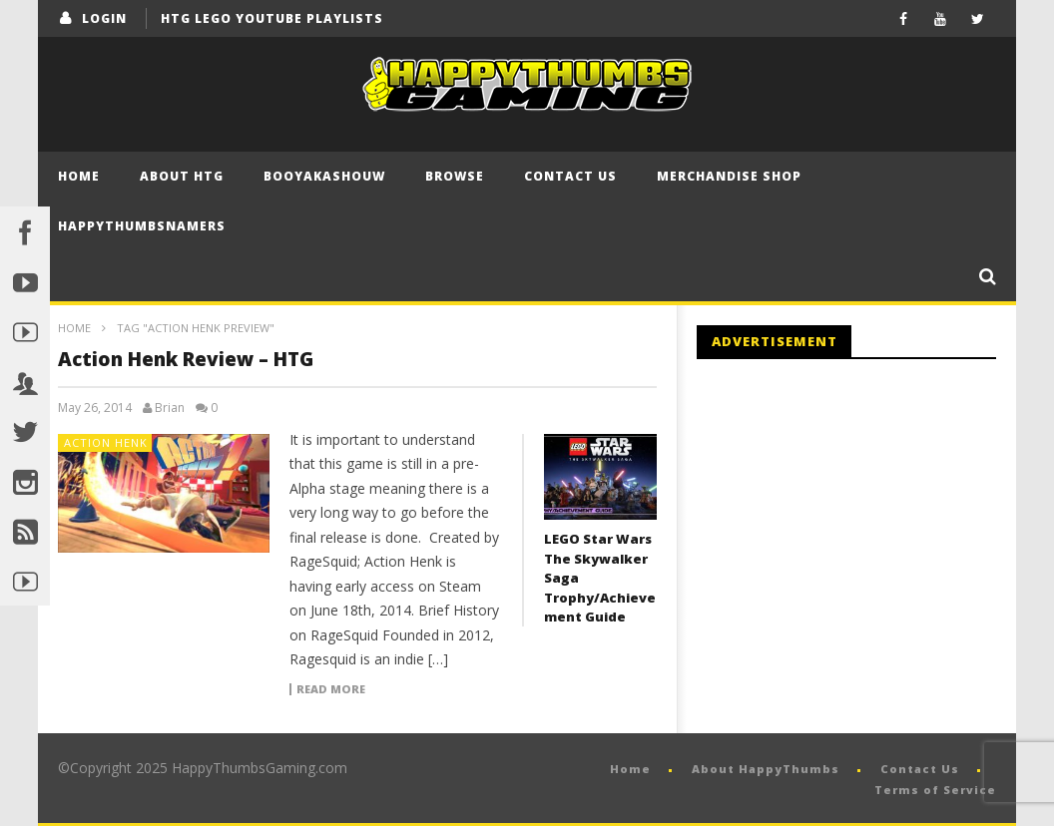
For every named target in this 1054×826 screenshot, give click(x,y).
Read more (330, 689)
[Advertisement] (864, 538)
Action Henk (106, 442)
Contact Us (570, 176)
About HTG (182, 176)
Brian (170, 408)
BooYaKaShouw (324, 176)
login (104, 18)
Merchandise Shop (729, 176)
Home (79, 176)
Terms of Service (935, 789)
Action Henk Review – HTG (185, 359)
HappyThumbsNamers (142, 225)
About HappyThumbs (765, 768)
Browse (454, 176)
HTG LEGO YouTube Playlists (272, 18)
